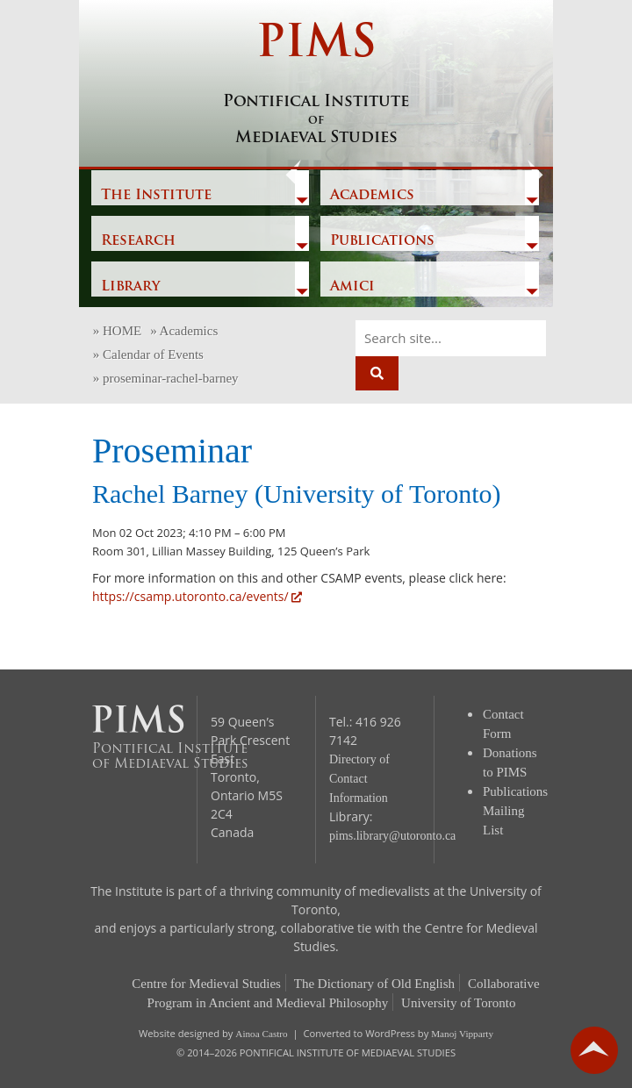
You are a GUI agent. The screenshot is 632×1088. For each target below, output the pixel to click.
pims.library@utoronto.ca (392, 835)
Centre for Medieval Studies (206, 984)
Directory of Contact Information (359, 779)
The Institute (156, 196)
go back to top (594, 1050)
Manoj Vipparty (462, 1033)
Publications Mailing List (515, 810)
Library (130, 287)
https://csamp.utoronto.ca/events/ (197, 596)
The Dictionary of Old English (374, 984)
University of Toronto (458, 1003)
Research (138, 241)
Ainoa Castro (261, 1033)
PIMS (316, 85)
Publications (382, 241)
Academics (372, 196)
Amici (352, 287)
